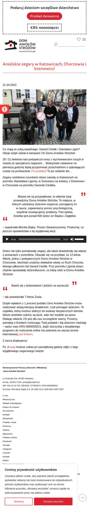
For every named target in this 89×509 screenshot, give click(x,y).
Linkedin (6, 453)
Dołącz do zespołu (11, 407)
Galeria (6, 430)
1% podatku (38, 171)
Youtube (6, 445)
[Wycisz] (72, 239)
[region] (38, 486)
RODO (6, 460)
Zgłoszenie (7, 434)
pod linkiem (25, 334)
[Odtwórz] (7, 239)
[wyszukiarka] (71, 44)
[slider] (40, 239)
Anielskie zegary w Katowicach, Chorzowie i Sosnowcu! (44, 66)
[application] (44, 239)
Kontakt (6, 415)
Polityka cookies (10, 437)
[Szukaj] (56, 44)
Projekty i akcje (9, 422)
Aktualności (8, 418)
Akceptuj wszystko (53, 501)
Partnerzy (7, 426)
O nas (5, 396)
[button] (4, 109)
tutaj (12, 346)
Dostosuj (18, 501)
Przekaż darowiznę (44, 16)
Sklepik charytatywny (12, 403)
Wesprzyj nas (9, 399)
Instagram (7, 449)
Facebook (7, 441)
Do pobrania (8, 411)
